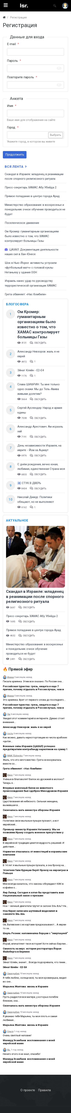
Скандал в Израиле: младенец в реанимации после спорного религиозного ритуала (35, 596)
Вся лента (16, 166)
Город (11, 127)
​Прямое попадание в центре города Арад (32, 196)
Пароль (12, 61)
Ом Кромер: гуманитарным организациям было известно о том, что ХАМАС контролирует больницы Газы (32, 236)
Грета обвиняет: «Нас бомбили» (25, 294)
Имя (10, 106)
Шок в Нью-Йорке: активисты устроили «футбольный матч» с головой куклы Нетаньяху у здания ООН (31, 267)
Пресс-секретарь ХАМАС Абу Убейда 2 (30, 187)
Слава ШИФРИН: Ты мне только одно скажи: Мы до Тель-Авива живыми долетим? (38, 389)
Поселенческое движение (22, 223)
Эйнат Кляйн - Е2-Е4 (30, 370)
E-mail (11, 44)
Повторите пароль (20, 77)
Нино (10, 775)
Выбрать (55, 135)
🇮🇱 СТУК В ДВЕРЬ (29, 483)
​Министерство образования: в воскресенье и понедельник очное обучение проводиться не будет (35, 209)
